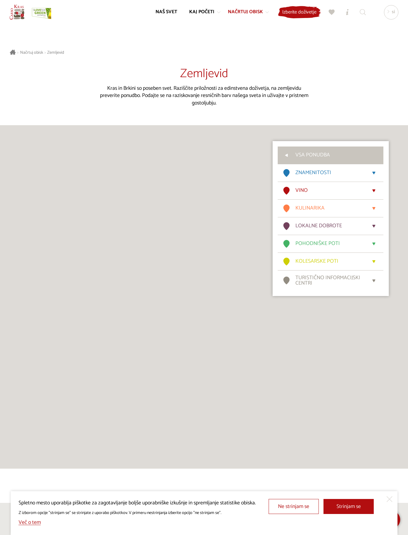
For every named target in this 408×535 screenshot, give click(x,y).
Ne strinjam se (293, 506)
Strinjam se (349, 506)
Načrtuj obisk (31, 52)
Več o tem (30, 522)
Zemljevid (55, 52)
